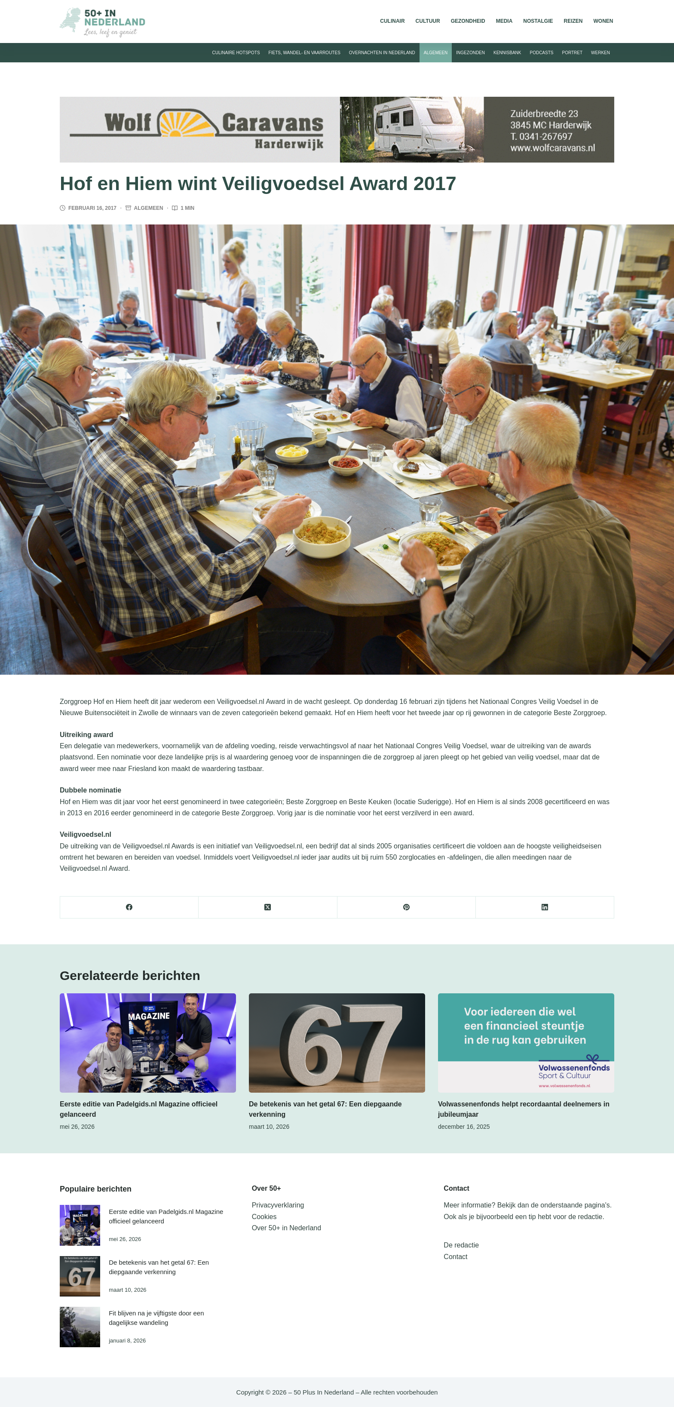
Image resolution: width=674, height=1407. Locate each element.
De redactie (461, 1245)
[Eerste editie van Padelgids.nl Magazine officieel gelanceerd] (148, 1043)
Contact (455, 1256)
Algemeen (148, 208)
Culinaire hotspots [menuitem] (236, 52)
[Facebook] (129, 908)
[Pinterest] (406, 908)
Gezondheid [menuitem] (468, 21)
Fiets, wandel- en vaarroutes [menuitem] (304, 52)
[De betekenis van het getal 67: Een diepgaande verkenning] (337, 1043)
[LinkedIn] (545, 908)
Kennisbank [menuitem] (507, 52)
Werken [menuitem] (600, 52)
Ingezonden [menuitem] (470, 52)
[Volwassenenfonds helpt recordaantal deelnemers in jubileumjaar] (526, 1043)
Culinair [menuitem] (392, 21)
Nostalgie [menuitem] (538, 21)
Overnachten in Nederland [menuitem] (382, 52)
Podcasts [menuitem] (541, 52)
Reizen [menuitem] (573, 21)
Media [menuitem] (504, 21)
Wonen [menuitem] (603, 21)
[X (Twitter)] (268, 908)
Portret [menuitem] (572, 52)
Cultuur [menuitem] (428, 21)
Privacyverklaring (278, 1205)
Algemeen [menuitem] (436, 52)
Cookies (264, 1216)
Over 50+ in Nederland (286, 1228)
